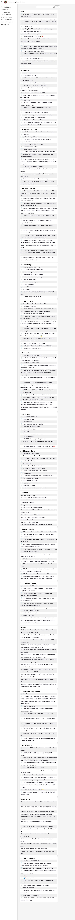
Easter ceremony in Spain (30, 282)
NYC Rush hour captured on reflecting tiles (35, 488)
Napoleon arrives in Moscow (31, 453)
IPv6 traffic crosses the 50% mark (30, 515)
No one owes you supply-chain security (31, 507)
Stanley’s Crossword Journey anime (33, 434)
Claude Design (27, 73)
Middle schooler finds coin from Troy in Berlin (35, 112)
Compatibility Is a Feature (30, 146)
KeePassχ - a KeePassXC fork (29, 522)
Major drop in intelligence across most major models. (37, 608)
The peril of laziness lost (27, 502)
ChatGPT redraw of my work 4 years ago (34, 439)
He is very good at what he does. (32, 31)
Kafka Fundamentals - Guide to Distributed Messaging (38, 132)
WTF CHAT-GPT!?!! (28, 888)
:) (23, 43)
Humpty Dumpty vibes (29, 279)
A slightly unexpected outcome (31, 272)
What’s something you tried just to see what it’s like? (37, 559)
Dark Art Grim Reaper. (29, 461)
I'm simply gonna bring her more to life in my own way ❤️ (39, 446)
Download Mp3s (5, 9)
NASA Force (26, 100)
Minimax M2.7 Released (30, 613)
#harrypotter (26, 289)
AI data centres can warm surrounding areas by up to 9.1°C (37, 814)
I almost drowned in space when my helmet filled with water (37, 826)
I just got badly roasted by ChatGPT (33, 348)
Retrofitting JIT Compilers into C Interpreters (33, 517)
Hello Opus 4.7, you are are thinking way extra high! (37, 345)
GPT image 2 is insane (29, 306)
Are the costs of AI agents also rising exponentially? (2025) (39, 122)
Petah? (25, 66)
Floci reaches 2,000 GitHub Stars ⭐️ (33, 789)
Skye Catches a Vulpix (29, 429)
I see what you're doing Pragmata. (32, 355)
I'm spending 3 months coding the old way (35, 85)
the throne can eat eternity (30, 480)
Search (57, 7)
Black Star (26, 431)
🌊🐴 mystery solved (29, 878)
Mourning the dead (28, 436)
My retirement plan (28, 284)
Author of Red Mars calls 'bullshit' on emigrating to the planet (37, 811)
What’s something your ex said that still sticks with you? (38, 561)
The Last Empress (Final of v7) (31, 456)
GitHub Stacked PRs (26, 512)
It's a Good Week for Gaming (31, 362)
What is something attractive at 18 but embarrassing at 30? (39, 532)
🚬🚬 (25, 875)
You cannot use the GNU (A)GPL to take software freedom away (38, 510)
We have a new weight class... (31, 610)
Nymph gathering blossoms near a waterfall (35, 470)
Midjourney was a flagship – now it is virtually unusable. (38, 475)
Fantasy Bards (27, 473)
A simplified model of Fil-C (30, 75)
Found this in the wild (29, 287)
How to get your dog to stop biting (32, 277)
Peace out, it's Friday (29, 485)
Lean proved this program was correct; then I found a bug (36, 524)
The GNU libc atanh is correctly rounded (34, 117)
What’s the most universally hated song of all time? (37, 573)
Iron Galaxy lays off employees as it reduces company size (39, 395)
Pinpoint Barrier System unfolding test (33, 465)
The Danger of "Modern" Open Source (33, 144)
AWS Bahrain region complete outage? (34, 780)
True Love (26, 694)
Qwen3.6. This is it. (28, 615)
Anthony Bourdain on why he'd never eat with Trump (37, 29)
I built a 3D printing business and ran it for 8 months (37, 115)
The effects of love (28, 421)
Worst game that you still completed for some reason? (38, 382)
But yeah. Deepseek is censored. (32, 860)
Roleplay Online (5, 24)
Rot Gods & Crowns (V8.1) (30, 478)
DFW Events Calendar (7, 22)
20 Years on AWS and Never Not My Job (34, 775)
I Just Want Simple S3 (27, 519)
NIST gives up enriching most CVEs (33, 120)
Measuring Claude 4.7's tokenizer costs (34, 83)
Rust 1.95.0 (26, 134)
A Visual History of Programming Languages (35, 137)
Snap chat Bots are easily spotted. (32, 895)
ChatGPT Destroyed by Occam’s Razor (34, 343)
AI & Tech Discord (5, 12)
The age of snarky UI (26, 505)
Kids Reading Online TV (7, 19)
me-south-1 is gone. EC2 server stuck (33, 767)
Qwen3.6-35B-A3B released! (31, 586)
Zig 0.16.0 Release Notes (28, 495)
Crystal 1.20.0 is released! (30, 149)
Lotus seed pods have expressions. (33, 58)
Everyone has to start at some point (33, 424)
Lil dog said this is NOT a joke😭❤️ (33, 36)
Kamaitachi (26, 483)
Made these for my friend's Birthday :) (33, 51)
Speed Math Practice (6, 17)
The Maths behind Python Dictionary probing (35, 179)
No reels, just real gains (29, 706)
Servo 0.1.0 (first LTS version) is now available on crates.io (37, 500)
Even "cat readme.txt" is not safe (32, 125)
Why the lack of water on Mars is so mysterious (34, 848)
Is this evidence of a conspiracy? (32, 34)
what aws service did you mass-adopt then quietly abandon (39, 777)
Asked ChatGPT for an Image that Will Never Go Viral (38, 868)
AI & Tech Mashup (6, 7)
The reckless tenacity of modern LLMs (33, 313)
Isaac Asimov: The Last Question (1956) (34, 92)
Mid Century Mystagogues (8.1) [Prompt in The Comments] (39, 458)
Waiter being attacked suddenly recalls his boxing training (39, 19)
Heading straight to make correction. (33, 274)
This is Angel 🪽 (27, 26)
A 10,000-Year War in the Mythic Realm (34, 468)
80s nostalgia (27, 463)
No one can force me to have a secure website (33, 497)
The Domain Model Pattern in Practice (33, 166)
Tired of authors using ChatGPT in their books (36, 885)
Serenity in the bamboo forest (31, 426)
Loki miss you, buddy (29, 419)
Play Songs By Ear (6, 14)
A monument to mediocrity (30, 416)
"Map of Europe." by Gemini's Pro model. (34, 304)
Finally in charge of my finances (32, 296)
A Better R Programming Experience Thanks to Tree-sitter (39, 151)
